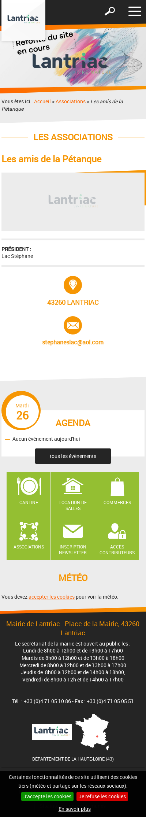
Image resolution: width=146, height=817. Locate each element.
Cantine (28, 502)
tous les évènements (73, 455)
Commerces (117, 502)
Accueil (42, 101)
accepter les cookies (52, 596)
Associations (71, 101)
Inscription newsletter (73, 550)
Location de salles (73, 505)
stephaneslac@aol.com (73, 331)
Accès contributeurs (117, 550)
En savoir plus (75, 808)
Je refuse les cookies (102, 796)
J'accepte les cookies (47, 796)
